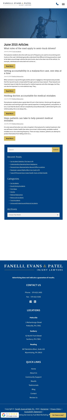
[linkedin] (36, 302)
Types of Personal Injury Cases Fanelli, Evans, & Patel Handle (28, 173)
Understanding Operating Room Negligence (23, 164)
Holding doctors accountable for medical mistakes (30, 95)
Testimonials (33, 385)
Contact (33, 393)
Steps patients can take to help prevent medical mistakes (28, 119)
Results (33, 381)
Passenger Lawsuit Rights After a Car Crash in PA (25, 170)
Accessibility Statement (33, 411)
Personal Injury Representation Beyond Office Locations (27, 167)
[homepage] (33, 268)
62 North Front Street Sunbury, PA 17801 (33, 337)
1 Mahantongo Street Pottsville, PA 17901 (33, 324)
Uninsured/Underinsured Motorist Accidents (24, 203)
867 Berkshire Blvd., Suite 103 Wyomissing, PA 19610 (33, 351)
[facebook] (31, 302)
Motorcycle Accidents (17, 198)
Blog (33, 389)
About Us (33, 373)
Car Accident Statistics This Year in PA (21, 161)
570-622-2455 (37, 292)
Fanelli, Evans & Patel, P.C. (25, 409)
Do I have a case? (58, 415)
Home (33, 369)
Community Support (33, 377)
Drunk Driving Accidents (17, 186)
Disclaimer (45, 409)
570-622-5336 (36, 296)
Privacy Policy (55, 409)
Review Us (33, 397)
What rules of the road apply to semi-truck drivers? (30, 48)
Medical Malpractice (17, 76)
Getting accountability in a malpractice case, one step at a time (33, 72)
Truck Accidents (16, 52)
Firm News (13, 189)
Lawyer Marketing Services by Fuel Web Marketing (33, 414)
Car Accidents (14, 183)
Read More (9, 66)
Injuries (12, 192)
